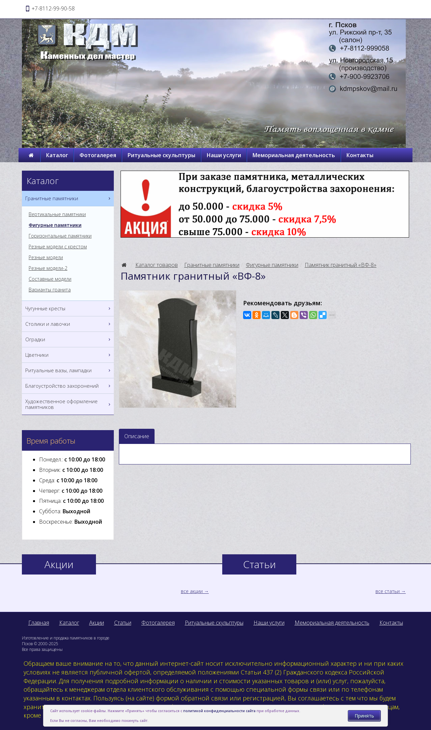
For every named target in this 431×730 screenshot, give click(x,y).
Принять (364, 715)
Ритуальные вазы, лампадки (68, 370)
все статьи (387, 591)
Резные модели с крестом (58, 246)
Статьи (122, 622)
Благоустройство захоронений (68, 385)
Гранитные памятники (211, 265)
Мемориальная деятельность (294, 155)
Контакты (359, 155)
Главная (38, 622)
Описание (136, 436)
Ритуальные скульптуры (161, 155)
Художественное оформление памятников (68, 404)
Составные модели (50, 279)
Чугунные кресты (68, 308)
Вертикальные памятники (57, 214)
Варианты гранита (50, 289)
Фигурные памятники (272, 265)
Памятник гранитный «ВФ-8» (340, 265)
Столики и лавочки (68, 324)
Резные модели (46, 257)
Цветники (68, 354)
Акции (96, 622)
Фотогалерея (97, 155)
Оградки (68, 339)
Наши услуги (224, 155)
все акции (192, 591)
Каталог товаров (156, 265)
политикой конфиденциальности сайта (219, 710)
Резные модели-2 (48, 268)
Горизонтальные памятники (60, 236)
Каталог (57, 155)
